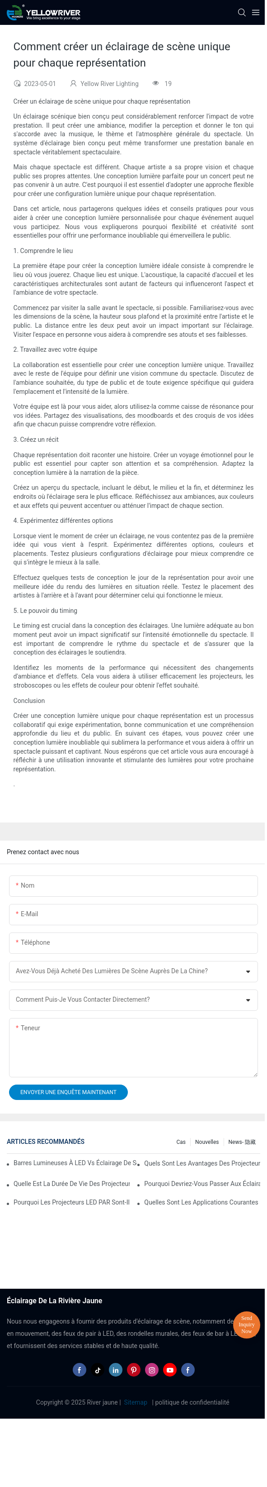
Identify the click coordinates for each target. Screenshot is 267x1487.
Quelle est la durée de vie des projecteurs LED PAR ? (72, 1183)
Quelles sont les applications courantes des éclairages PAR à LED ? (202, 1202)
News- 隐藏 (242, 1142)
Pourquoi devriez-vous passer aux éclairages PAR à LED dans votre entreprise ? (202, 1183)
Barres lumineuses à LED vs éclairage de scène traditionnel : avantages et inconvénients (75, 1163)
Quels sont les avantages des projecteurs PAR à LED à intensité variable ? (202, 1163)
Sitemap (135, 1402)
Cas (181, 1142)
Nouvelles (207, 1142)
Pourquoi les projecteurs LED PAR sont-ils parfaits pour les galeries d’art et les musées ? (72, 1202)
